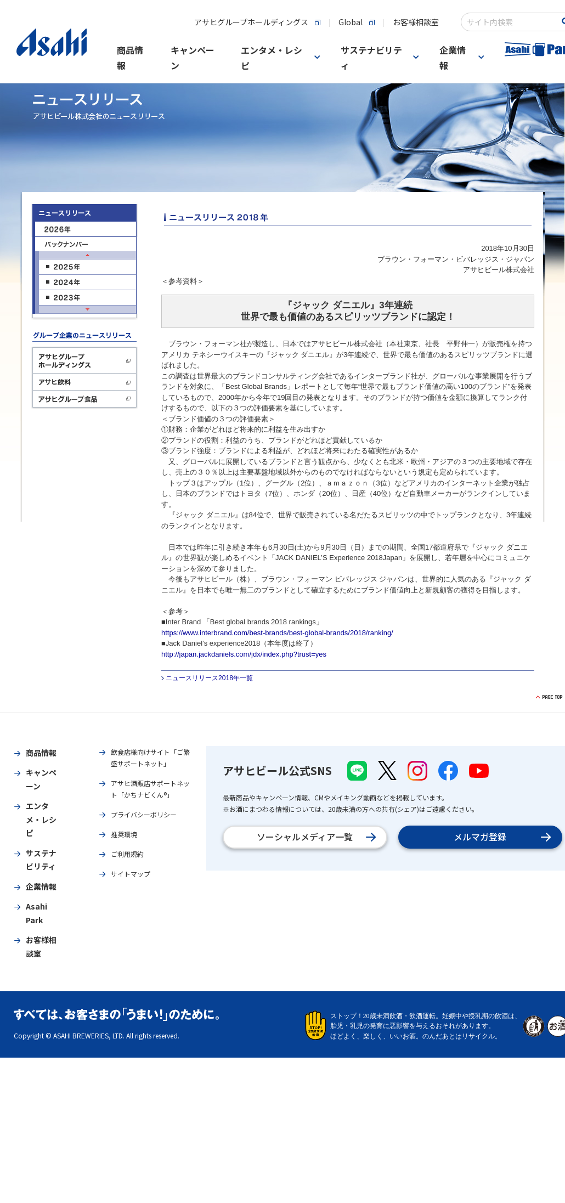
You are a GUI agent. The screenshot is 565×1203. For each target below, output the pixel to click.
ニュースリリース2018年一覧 (209, 678)
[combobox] (511, 22)
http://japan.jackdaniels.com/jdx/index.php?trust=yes (243, 654)
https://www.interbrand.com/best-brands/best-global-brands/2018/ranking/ (277, 633)
